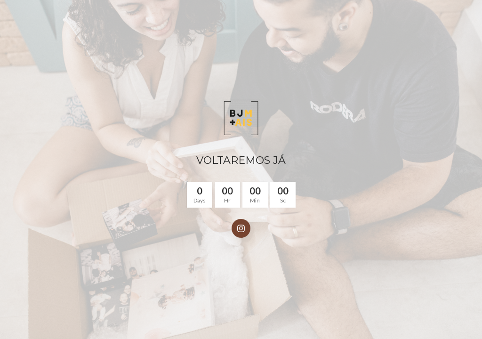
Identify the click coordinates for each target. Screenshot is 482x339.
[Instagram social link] (241, 228)
